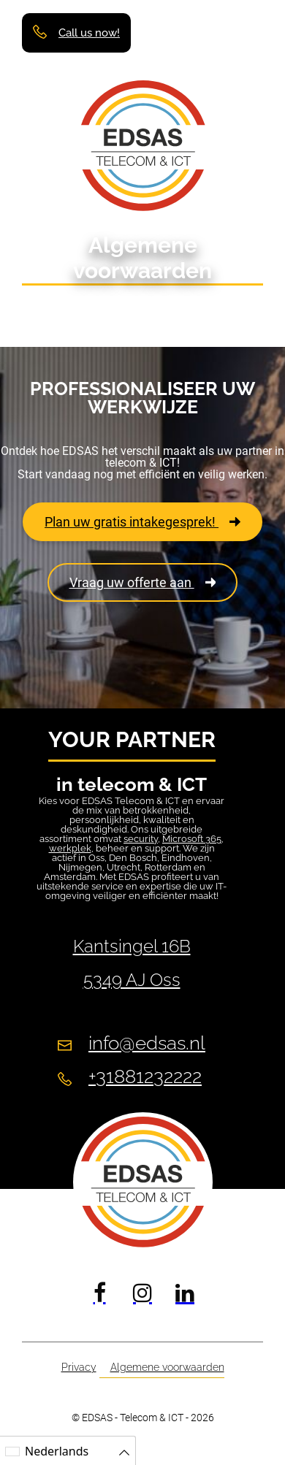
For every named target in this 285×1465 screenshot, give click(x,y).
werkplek (70, 848)
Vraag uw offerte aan (142, 582)
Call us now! (89, 33)
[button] (246, 31)
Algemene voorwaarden (167, 1367)
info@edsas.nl (146, 1043)
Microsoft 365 (191, 838)
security (140, 838)
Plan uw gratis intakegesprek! (142, 521)
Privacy (78, 1367)
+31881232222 (145, 1076)
